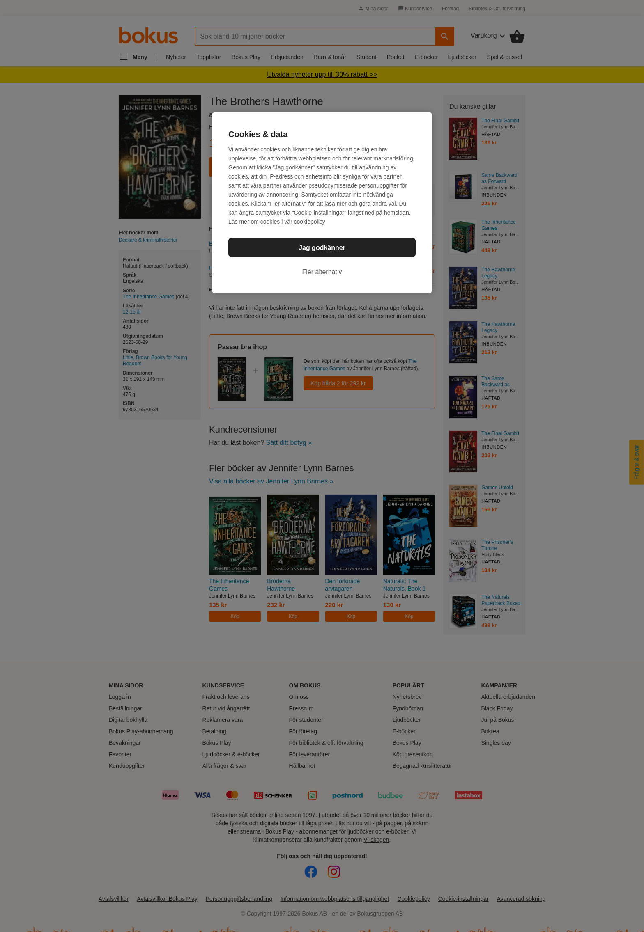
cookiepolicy (309, 221)
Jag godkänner (322, 247)
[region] (322, 202)
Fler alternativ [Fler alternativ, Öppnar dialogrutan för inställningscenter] (322, 271)
